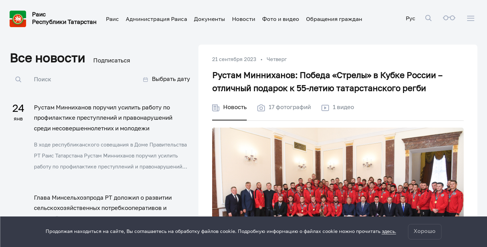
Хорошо (425, 231)
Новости (243, 19)
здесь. (389, 231)
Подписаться (111, 61)
